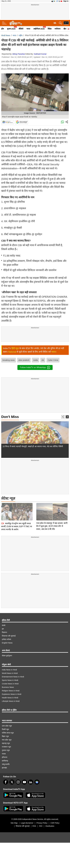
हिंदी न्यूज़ (15, 348)
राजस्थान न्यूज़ (6, 747)
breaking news (9, 360)
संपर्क (3, 625)
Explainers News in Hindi (11, 694)
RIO (40, 826)
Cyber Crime (53, 360)
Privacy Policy (41, 823)
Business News (8, 687)
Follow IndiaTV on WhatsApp (35, 367)
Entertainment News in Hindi (13, 677)
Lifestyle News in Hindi (11, 701)
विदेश (49, 29)
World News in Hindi (10, 673)
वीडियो (21, 29)
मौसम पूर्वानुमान (7, 656)
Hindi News (5, 35)
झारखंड (4, 768)
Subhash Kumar (40, 54)
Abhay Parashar (18, 54)
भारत (28, 29)
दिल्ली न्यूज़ (5, 729)
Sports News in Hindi (10, 680)
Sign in (65, 1)
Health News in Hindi (10, 698)
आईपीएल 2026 (39, 29)
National (12, 352)
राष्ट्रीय (20, 35)
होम (2, 29)
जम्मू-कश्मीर (6, 764)
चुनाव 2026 (11, 29)
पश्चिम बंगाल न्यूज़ (8, 733)
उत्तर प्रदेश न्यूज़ (7, 726)
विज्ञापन (4, 632)
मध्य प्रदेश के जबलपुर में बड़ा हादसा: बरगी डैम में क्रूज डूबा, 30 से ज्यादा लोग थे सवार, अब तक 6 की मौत (51, 509)
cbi (43, 360)
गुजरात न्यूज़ (6, 750)
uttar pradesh (23, 360)
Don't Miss (10, 417)
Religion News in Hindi (10, 691)
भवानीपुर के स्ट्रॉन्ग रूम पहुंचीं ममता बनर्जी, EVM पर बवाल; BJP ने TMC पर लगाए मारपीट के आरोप (16, 509)
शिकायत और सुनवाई (9, 636)
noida (35, 360)
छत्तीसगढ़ (5, 761)
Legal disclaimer (27, 823)
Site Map (14, 823)
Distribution (49, 826)
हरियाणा (4, 757)
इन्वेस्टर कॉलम (6, 639)
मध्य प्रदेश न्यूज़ (6, 740)
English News (7, 643)
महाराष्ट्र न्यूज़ (6, 743)
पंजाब (4, 754)
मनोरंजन (57, 29)
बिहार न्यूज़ (5, 736)
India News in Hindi (9, 670)
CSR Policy (54, 823)
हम (3, 629)
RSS (34, 826)
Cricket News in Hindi (10, 684)
